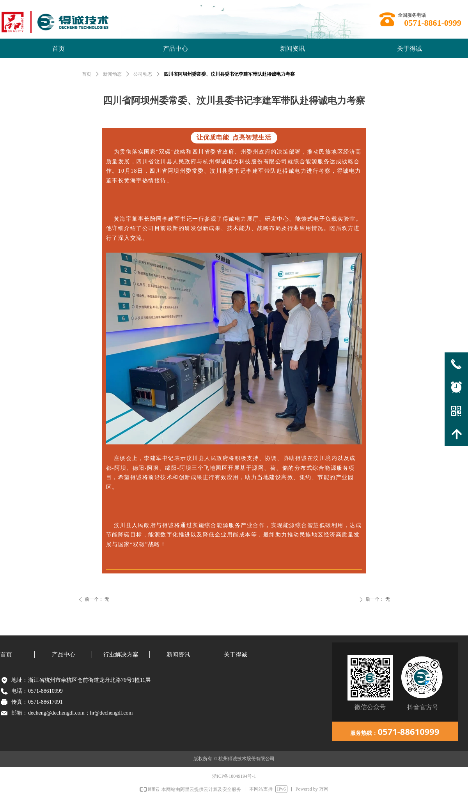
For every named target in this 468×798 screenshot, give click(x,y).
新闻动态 (112, 74)
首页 (86, 74)
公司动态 (142, 74)
